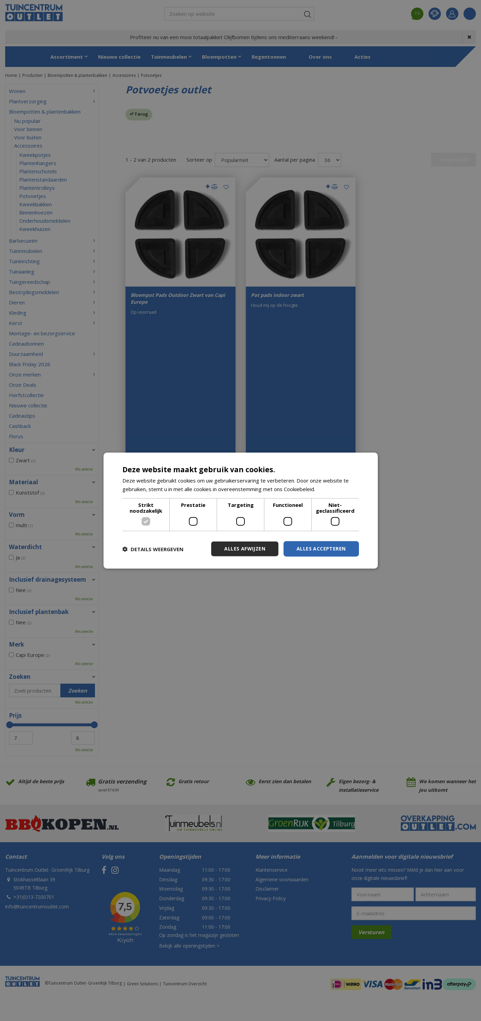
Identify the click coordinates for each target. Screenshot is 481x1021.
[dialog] (241, 510)
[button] (152, 549)
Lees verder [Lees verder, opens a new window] (331, 488)
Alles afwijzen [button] (244, 548)
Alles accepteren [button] (321, 548)
